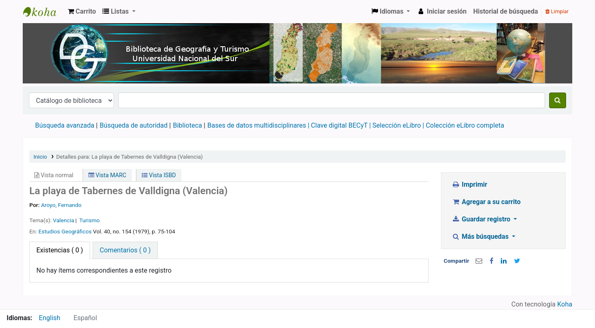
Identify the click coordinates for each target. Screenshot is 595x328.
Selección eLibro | (399, 125)
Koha (564, 304)
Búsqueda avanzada (64, 125)
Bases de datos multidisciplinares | (259, 125)
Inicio (40, 156)
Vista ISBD (159, 175)
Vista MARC (107, 175)
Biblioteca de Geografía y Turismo (43, 11)
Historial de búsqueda (505, 11)
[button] (81, 11)
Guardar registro (482, 219)
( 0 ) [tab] (59, 250)
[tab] (125, 250)
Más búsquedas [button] (481, 236)
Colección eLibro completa (466, 125)
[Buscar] (557, 100)
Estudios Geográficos (65, 231)
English (49, 318)
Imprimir (469, 184)
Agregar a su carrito (486, 202)
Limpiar (557, 11)
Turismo (89, 220)
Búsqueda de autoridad (133, 125)
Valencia (63, 220)
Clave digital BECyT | (341, 125)
